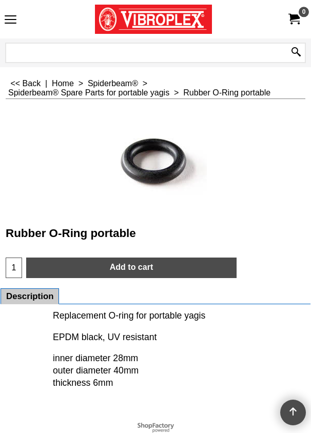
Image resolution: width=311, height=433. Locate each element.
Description (29, 296)
